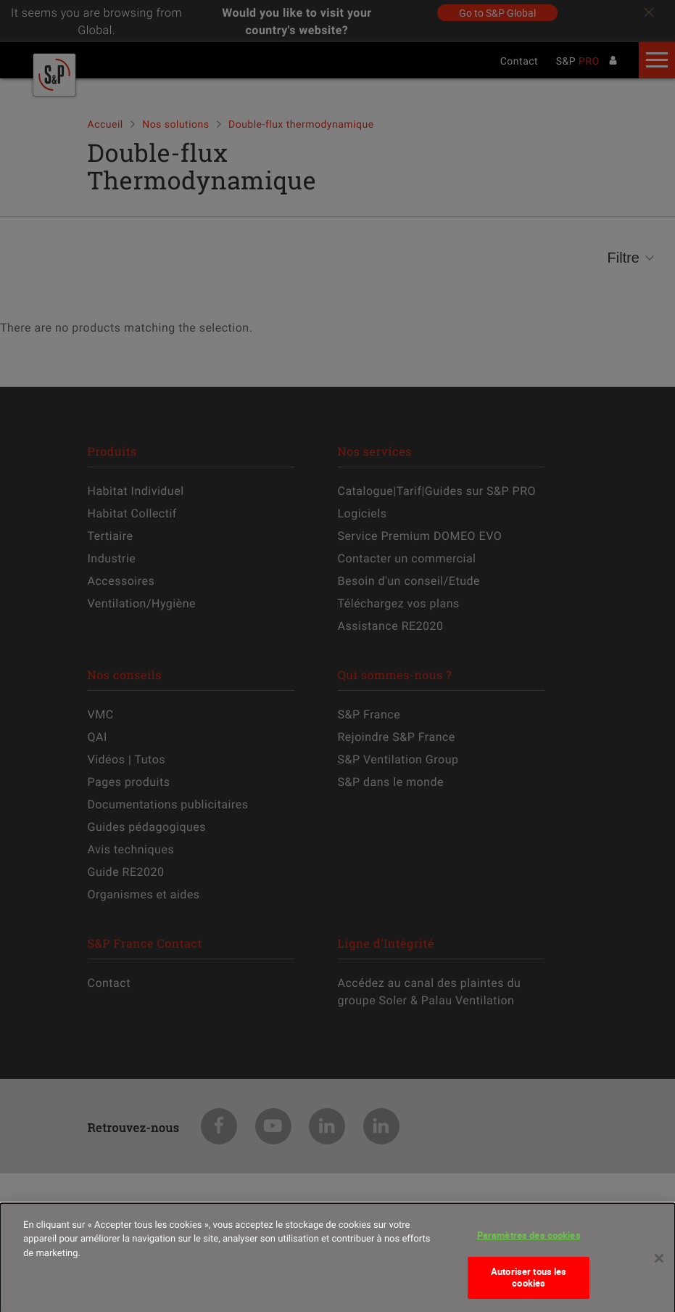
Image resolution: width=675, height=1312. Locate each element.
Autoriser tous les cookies (528, 1284)
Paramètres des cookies (529, 1242)
